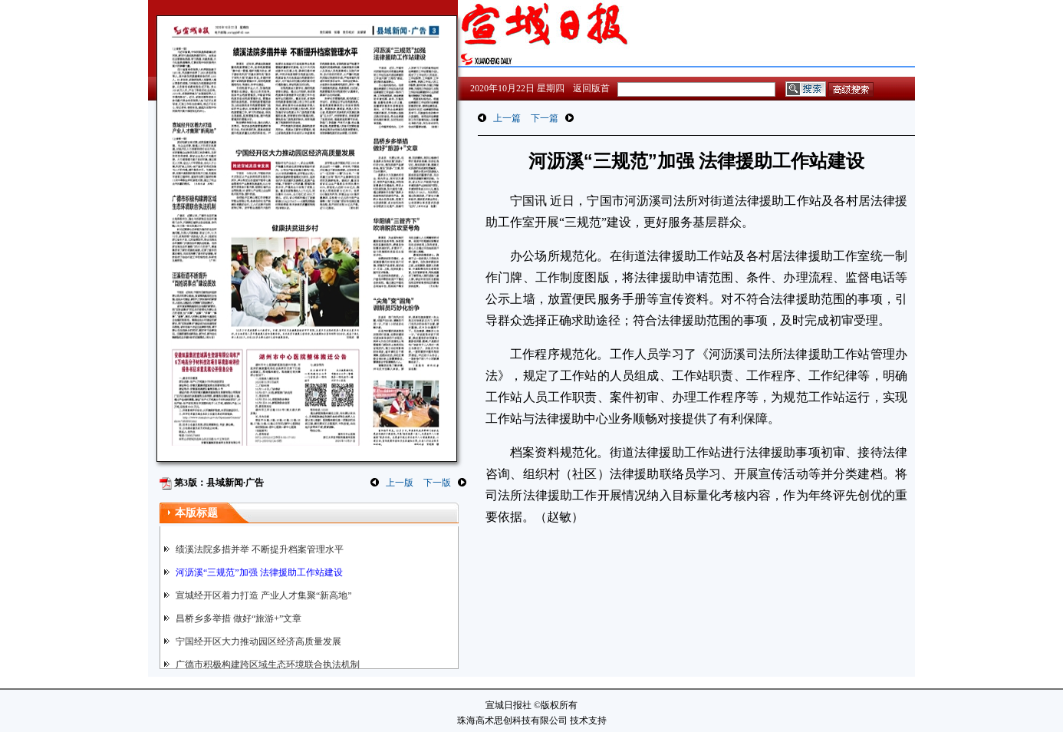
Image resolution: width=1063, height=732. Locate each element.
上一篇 (507, 118)
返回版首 (591, 88)
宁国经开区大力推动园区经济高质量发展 (258, 641)
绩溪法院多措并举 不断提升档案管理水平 (260, 549)
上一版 (399, 482)
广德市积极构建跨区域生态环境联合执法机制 (268, 664)
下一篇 (544, 118)
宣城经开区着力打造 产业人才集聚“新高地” (264, 595)
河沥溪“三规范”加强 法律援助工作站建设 (259, 572)
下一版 (437, 482)
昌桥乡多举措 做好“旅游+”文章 (238, 618)
